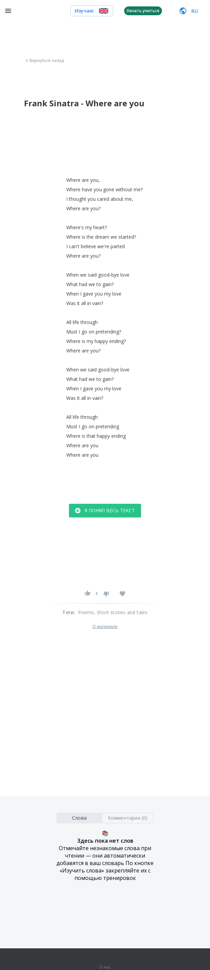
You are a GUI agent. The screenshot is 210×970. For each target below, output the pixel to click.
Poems (86, 612)
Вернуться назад (44, 61)
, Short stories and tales (121, 612)
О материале (104, 626)
